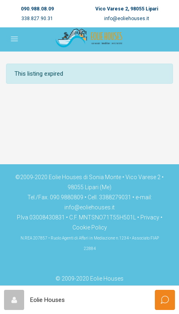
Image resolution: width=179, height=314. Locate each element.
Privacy (149, 217)
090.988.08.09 (37, 9)
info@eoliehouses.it (126, 18)
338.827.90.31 (37, 18)
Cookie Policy (89, 227)
